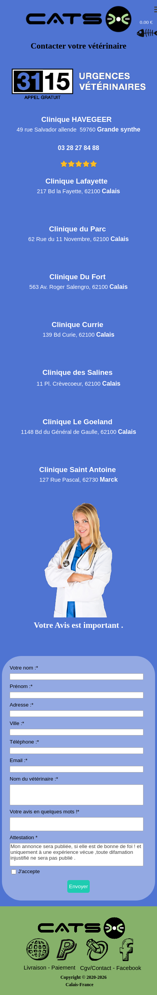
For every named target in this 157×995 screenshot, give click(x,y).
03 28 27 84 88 (78, 148)
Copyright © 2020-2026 (83, 977)
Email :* (18, 760)
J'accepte (29, 871)
